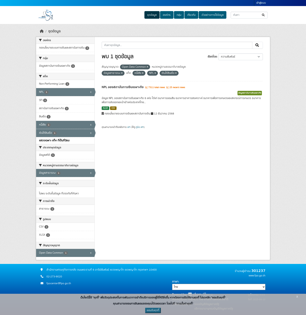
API (129, 127)
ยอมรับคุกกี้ (153, 310)
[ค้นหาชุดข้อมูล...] (249, 15)
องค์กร (167, 15)
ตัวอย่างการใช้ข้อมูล (213, 15)
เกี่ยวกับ (191, 15)
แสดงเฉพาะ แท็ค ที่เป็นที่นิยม (54, 140)
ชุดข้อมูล (152, 15)
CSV (113, 108)
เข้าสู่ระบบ (261, 3)
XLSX (105, 108)
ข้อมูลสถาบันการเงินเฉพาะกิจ (249, 93)
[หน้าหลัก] (42, 31)
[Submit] (263, 15)
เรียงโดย (212, 57)
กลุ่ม (179, 15)
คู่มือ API (140, 127)
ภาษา (175, 282)
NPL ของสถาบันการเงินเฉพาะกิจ (123, 87)
